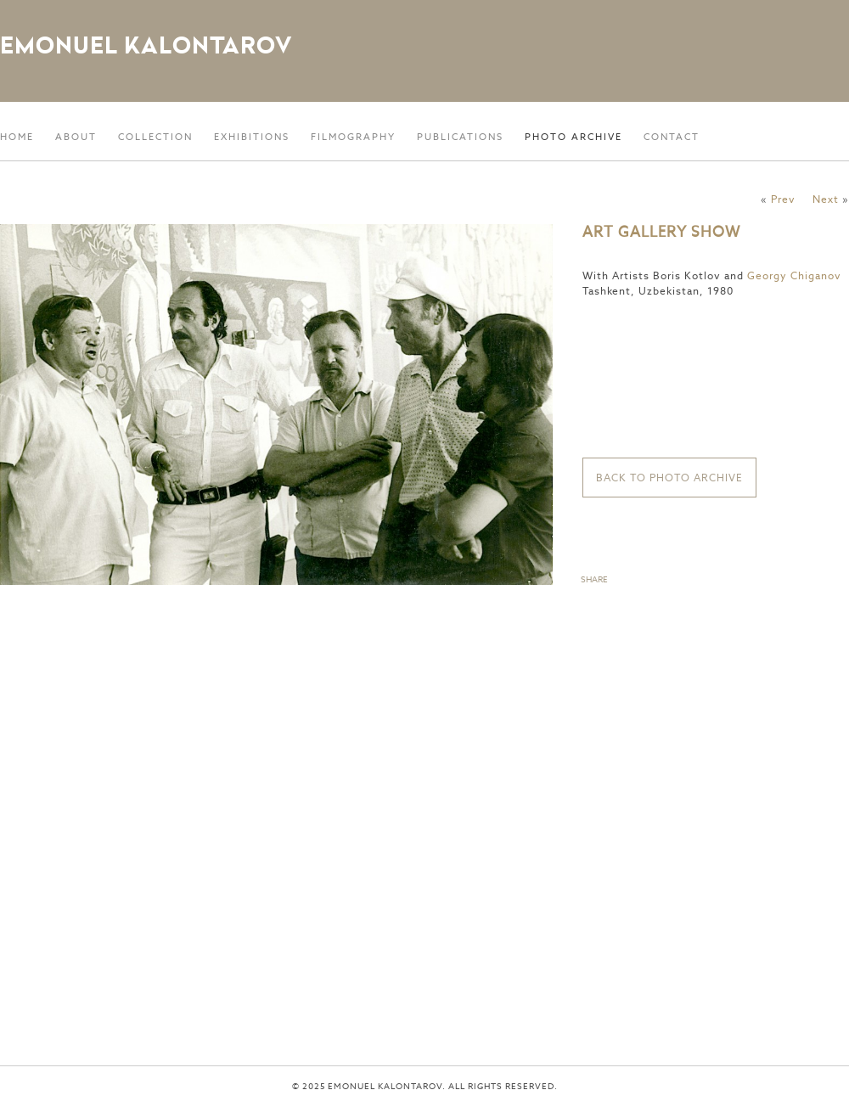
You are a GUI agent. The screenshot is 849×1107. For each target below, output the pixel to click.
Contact (672, 137)
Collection (155, 137)
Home (17, 137)
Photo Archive (573, 137)
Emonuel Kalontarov (146, 45)
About (76, 137)
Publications (460, 137)
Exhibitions (252, 137)
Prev (783, 199)
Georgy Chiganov (794, 275)
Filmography (353, 137)
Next (825, 199)
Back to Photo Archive (669, 477)
